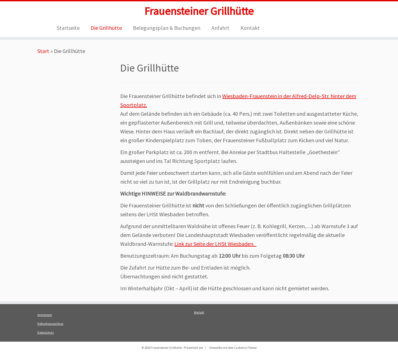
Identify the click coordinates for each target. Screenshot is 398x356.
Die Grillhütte (106, 27)
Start (43, 51)
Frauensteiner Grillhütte (199, 11)
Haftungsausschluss (50, 324)
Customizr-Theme (245, 348)
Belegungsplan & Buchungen (166, 27)
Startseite (68, 27)
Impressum (44, 315)
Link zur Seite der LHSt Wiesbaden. (215, 243)
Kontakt (250, 27)
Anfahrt (220, 27)
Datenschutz (45, 332)
